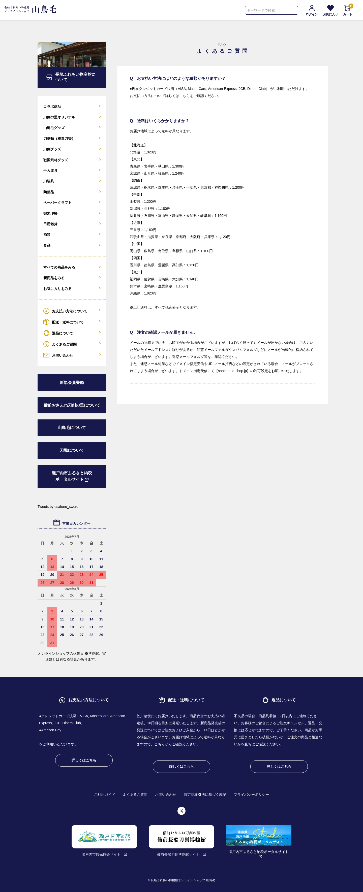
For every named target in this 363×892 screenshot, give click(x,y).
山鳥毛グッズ (54, 128)
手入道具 (50, 171)
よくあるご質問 (60, 344)
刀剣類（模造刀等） (59, 139)
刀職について (72, 450)
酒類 (46, 235)
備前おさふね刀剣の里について (72, 405)
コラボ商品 (52, 107)
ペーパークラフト (57, 203)
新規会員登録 (72, 382)
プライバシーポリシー (251, 794)
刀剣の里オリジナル (59, 117)
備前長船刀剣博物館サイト (181, 840)
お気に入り (330, 10)
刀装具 (48, 181)
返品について (58, 333)
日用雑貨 (50, 224)
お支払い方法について (65, 311)
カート (347, 10)
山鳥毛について (72, 427)
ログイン (312, 10)
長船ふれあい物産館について (75, 77)
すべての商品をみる (59, 267)
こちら (184, 96)
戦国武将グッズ (55, 160)
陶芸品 (48, 192)
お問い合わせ (58, 355)
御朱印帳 (50, 213)
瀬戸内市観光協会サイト (104, 840)
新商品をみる (54, 278)
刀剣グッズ (52, 149)
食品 (46, 245)
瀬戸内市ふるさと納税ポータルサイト (72, 476)
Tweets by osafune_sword (58, 507)
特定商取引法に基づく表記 (205, 794)
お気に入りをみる (57, 289)
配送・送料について (63, 322)
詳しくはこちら (84, 760)
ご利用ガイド (104, 794)
